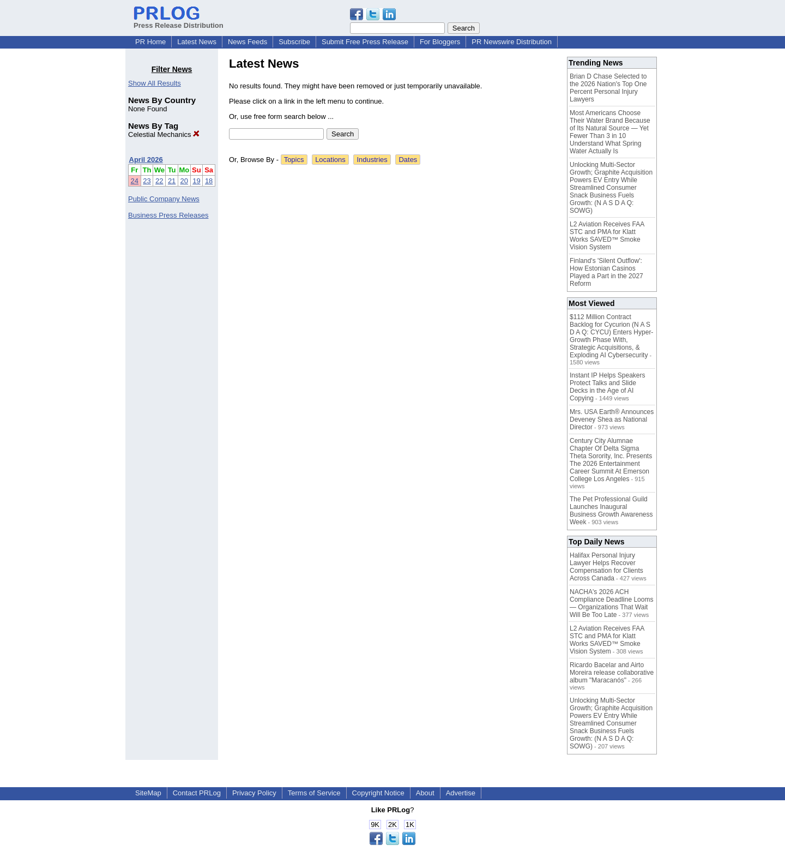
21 (172, 181)
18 (209, 181)
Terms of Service (314, 793)
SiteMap (148, 793)
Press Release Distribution (179, 21)
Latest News (196, 42)
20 (184, 181)
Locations (330, 159)
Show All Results (154, 83)
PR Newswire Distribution (512, 42)
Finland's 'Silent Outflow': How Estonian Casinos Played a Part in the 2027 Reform (606, 272)
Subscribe (294, 42)
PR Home (150, 42)
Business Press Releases (168, 215)
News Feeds (247, 42)
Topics (294, 159)
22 (159, 181)
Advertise (460, 793)
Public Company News (164, 199)
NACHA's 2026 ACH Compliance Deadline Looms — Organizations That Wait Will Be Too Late (611, 603)
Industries (372, 159)
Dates (407, 159)
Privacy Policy (254, 793)
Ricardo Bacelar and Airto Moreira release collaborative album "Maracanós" (612, 672)
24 (134, 181)
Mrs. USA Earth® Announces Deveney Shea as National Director (612, 419)
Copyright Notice (378, 793)
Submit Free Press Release (365, 42)
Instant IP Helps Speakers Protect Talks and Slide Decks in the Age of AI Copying (607, 386)
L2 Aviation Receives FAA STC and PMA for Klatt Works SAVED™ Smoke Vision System (607, 235)
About (425, 793)
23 (146, 181)
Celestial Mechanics (164, 134)
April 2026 (146, 159)
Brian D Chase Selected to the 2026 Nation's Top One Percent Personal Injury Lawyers (608, 88)
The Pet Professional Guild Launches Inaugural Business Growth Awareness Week (611, 510)
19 (196, 181)
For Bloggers (440, 42)
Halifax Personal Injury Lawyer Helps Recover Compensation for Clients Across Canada (606, 567)
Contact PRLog (197, 793)
